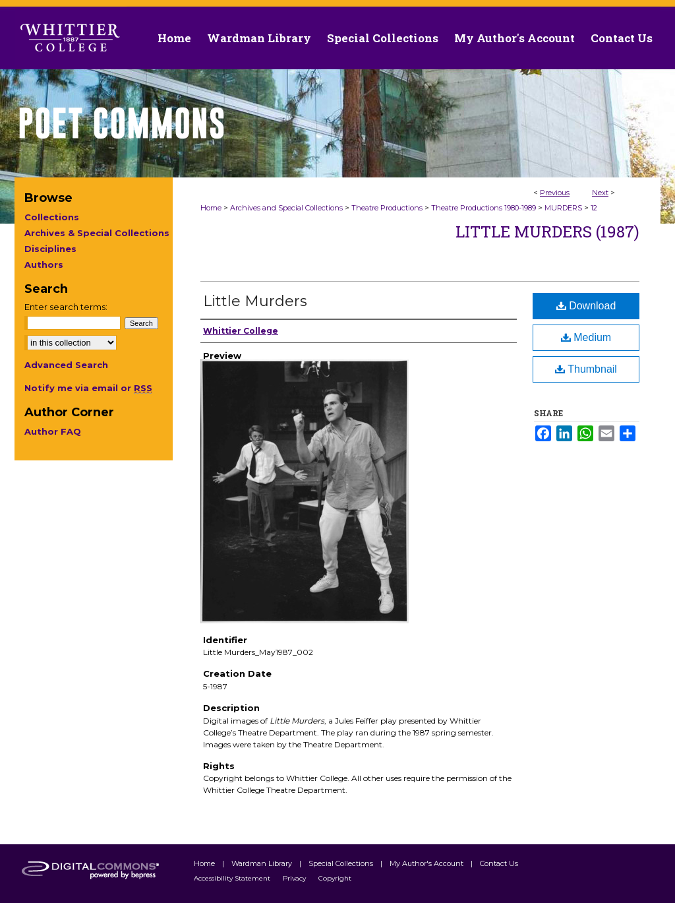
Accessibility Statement (233, 878)
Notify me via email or (88, 388)
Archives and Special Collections (286, 207)
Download (586, 305)
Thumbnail (586, 369)
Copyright (334, 878)
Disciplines (50, 248)
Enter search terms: (65, 306)
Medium (586, 337)
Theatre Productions (387, 207)
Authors (43, 264)
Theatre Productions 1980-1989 (483, 207)
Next (600, 192)
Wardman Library (262, 863)
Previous (555, 192)
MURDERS (563, 207)
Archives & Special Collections (96, 233)
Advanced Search (66, 364)
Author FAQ (52, 431)
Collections (51, 217)
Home (210, 207)
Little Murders (255, 301)
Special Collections (341, 863)
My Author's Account (427, 863)
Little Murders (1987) (547, 231)
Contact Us (622, 38)
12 (594, 207)
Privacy (295, 878)
